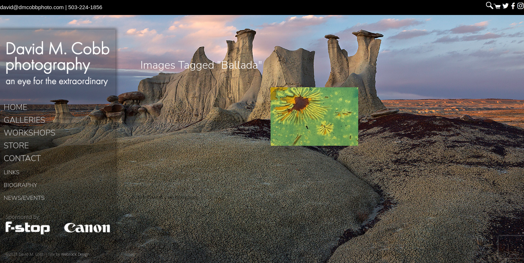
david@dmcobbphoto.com (32, 7)
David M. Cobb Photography (58, 64)
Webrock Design (75, 255)
